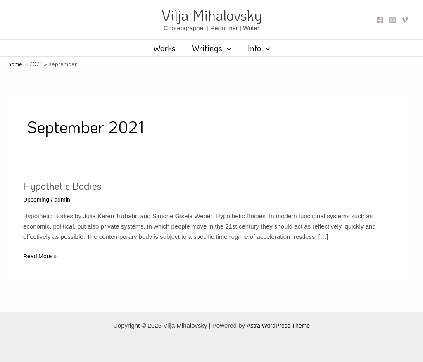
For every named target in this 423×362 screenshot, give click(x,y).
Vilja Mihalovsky (212, 14)
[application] (226, 48)
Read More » (41, 256)
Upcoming (37, 199)
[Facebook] (380, 20)
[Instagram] (392, 20)
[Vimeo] (405, 20)
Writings (211, 48)
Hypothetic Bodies (65, 186)
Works (164, 48)
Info (259, 48)
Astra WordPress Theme (278, 325)
